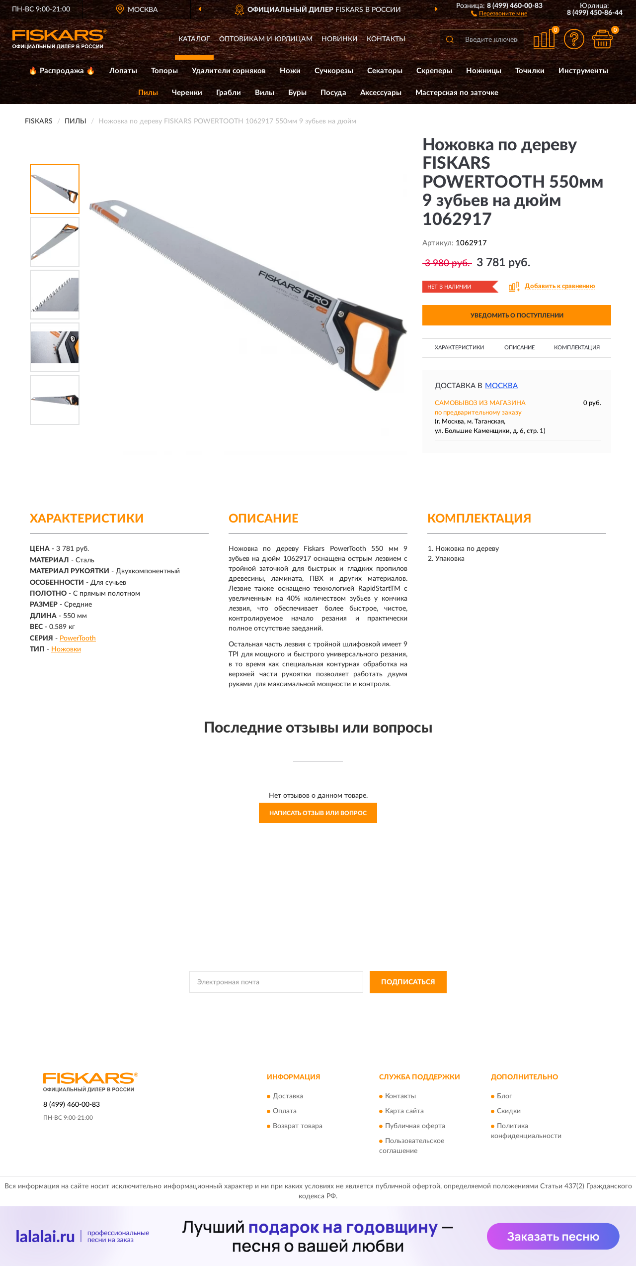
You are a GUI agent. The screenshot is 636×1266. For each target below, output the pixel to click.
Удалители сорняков (229, 71)
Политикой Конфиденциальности (317, 1005)
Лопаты (123, 71)
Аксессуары (380, 93)
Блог (504, 1096)
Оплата (285, 1111)
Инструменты (583, 71)
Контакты (386, 39)
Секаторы (384, 71)
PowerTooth (78, 638)
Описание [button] (519, 347)
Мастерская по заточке (456, 93)
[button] (499, 13)
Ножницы (483, 71)
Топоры (164, 71)
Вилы (264, 93)
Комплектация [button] (577, 347)
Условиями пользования (404, 1005)
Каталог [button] (194, 39)
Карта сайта (404, 1111)
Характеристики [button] (459, 347)
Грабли (228, 93)
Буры (297, 93)
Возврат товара (297, 1126)
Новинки (339, 39)
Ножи (290, 71)
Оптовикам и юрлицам (266, 39)
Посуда (333, 93)
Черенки (187, 93)
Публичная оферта (415, 1126)
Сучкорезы (334, 71)
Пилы (148, 93)
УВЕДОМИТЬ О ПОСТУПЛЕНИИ (517, 315)
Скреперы (434, 71)
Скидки (509, 1111)
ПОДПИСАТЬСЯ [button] (408, 982)
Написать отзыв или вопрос (318, 813)
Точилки (530, 71)
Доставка (288, 1096)
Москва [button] (501, 386)
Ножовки (66, 649)
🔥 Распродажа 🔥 (61, 71)
